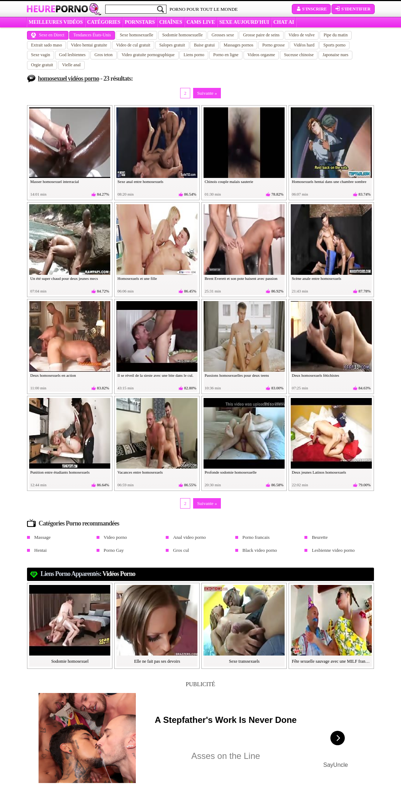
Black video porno (259, 550)
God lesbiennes (72, 54)
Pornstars (140, 22)
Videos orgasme (261, 54)
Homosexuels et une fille (137, 278)
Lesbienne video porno (333, 550)
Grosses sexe (222, 34)
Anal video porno (189, 537)
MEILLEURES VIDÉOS (56, 22)
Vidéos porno (118, 573)
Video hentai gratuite (89, 45)
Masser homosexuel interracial (54, 181)
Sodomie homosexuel (70, 661)
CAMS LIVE (201, 22)
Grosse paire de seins (261, 34)
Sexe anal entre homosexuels (140, 181)
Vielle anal (71, 64)
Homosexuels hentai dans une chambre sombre (329, 181)
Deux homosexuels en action (53, 375)
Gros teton (103, 54)
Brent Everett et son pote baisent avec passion (241, 278)
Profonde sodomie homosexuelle (231, 472)
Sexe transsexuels (244, 661)
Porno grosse (273, 45)
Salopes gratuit (172, 45)
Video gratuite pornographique (147, 54)
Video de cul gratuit (133, 45)
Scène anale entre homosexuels (316, 278)
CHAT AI (283, 22)
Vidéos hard (304, 45)
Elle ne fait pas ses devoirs (157, 661)
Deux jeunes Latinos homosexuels (319, 472)
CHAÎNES (170, 22)
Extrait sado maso (46, 45)
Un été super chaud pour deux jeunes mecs (64, 278)
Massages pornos (238, 45)
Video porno (115, 537)
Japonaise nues (335, 54)
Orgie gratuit (42, 64)
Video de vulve (302, 34)
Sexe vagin (40, 54)
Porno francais (255, 537)
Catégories (103, 22)
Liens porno (193, 54)
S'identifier (352, 9)
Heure (57, 8)
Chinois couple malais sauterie (229, 181)
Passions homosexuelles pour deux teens (237, 375)
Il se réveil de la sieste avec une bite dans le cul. (155, 375)
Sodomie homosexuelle (182, 34)
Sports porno (334, 45)
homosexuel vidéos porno (68, 78)
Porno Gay (114, 550)
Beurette (320, 537)
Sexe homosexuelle (136, 34)
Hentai (40, 550)
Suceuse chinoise (298, 54)
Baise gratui (204, 45)
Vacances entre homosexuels (140, 472)
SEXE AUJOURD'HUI (244, 22)
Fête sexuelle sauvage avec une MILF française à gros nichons (331, 661)
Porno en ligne (226, 54)
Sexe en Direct (47, 35)
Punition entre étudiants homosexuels (60, 472)
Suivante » (207, 93)
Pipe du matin (336, 34)
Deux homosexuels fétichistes (315, 375)
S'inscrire (311, 9)
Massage (42, 537)
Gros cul (181, 550)
